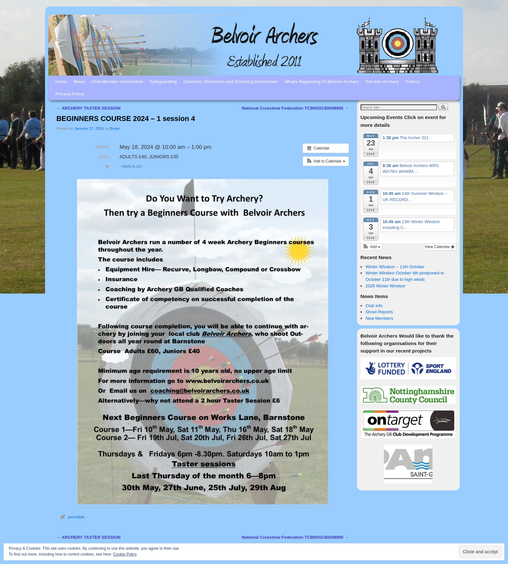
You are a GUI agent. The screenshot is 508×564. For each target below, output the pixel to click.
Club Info (374, 305)
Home (61, 81)
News (79, 81)
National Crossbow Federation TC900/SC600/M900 (295, 108)
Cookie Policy (125, 554)
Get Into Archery (382, 81)
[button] (326, 161)
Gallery (412, 81)
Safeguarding (163, 81)
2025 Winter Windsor (385, 285)
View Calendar (439, 247)
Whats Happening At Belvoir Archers (321, 81)
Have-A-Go (131, 166)
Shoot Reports (379, 311)
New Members (379, 318)
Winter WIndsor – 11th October (394, 266)
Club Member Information (117, 81)
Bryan (115, 128)
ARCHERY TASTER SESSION (88, 108)
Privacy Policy (69, 93)
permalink (76, 517)
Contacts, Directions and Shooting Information (230, 81)
